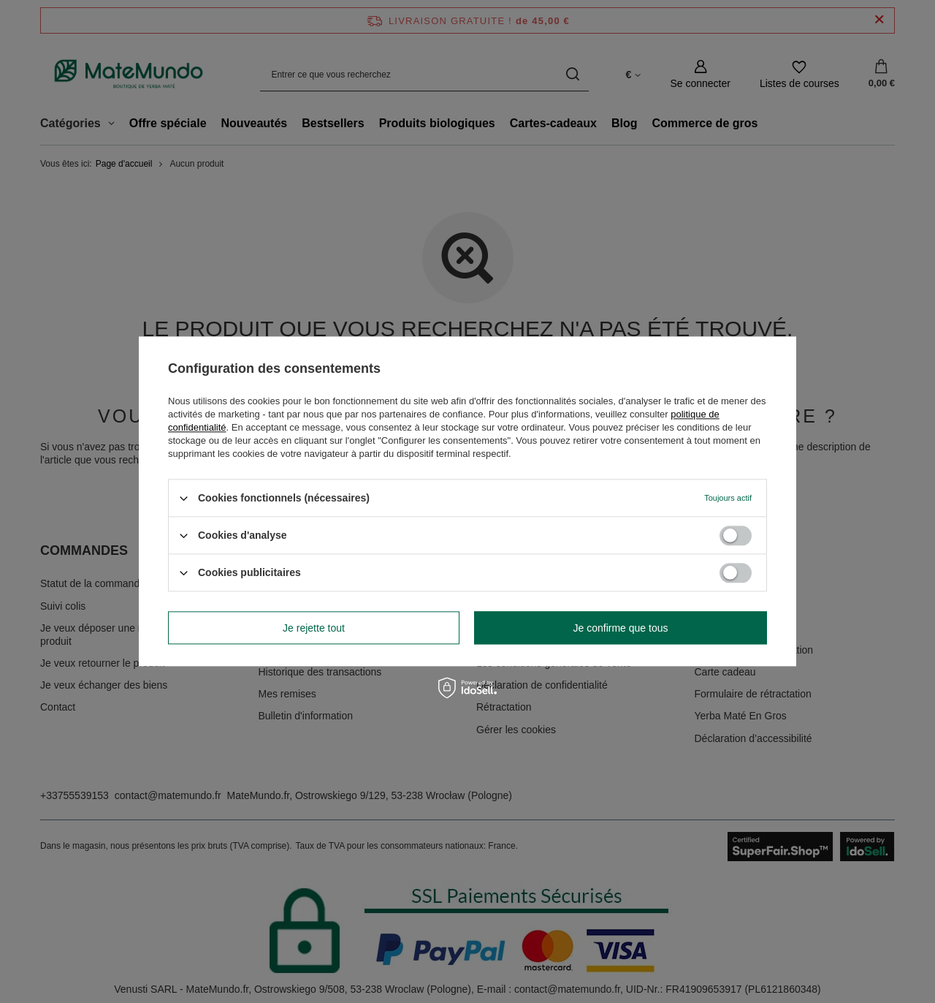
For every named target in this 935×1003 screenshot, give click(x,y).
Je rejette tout (314, 628)
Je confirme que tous (620, 628)
